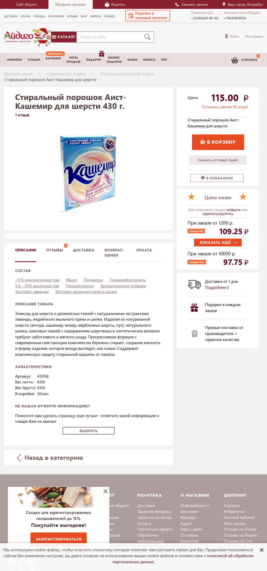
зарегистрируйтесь (218, 213)
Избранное (234, 511)
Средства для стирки (66, 73)
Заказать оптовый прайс (218, 159)
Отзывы (54, 250)
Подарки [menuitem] (95, 58)
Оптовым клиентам (189, 538)
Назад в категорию (49, 457)
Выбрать (88, 431)
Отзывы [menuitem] (72, 16)
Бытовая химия (18, 73)
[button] (147, 15)
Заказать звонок (191, 4)
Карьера (188, 517)
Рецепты (115, 4)
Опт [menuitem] (164, 60)
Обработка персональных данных (150, 541)
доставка (84, 250)
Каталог (63, 37)
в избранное (217, 178)
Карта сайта (191, 529)
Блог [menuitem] (84, 16)
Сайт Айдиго (26, 4)
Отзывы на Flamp (240, 529)
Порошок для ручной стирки (127, 73)
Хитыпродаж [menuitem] (73, 59)
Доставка (145, 505)
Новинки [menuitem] (14, 60)
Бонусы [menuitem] (95, 16)
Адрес (186, 523)
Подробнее (217, 287)
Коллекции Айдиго (111, 505)
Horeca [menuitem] (149, 60)
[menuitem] (53, 60)
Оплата (144, 250)
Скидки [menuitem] (33, 60)
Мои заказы (235, 523)
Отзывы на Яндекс (241, 535)
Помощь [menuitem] (39, 16)
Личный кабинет (239, 517)
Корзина (231, 505)
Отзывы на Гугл (238, 541)
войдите (234, 209)
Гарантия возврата (154, 511)
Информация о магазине (195, 508)
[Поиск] (148, 37)
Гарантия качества (154, 517)
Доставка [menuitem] (11, 16)
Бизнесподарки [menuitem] (114, 59)
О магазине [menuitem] (56, 16)
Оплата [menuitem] (25, 16)
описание (25, 250)
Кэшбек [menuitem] (109, 16)
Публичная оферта (154, 529)
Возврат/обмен (114, 252)
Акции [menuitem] (132, 60)
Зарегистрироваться (59, 539)
